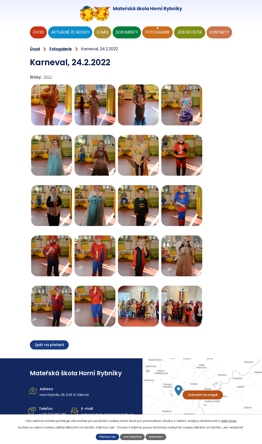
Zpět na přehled (49, 344)
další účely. (229, 420)
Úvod (38, 32)
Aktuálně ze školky (70, 32)
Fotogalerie (157, 32)
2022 (48, 77)
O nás (102, 32)
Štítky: (36, 77)
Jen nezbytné (132, 436)
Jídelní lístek (189, 32)
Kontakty (219, 32)
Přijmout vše (102, 436)
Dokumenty (127, 32)
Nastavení (161, 436)
